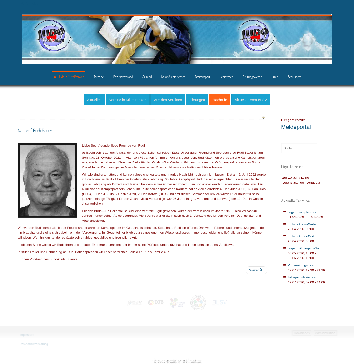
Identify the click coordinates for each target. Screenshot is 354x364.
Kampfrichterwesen (173, 77)
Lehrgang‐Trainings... (303, 276)
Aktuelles (94, 99)
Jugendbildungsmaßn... (304, 247)
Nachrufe (220, 99)
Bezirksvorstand (123, 77)
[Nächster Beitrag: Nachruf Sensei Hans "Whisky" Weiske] (256, 270)
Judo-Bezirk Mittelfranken (177, 361)
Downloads (302, 333)
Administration (326, 333)
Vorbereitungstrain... (302, 264)
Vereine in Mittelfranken (127, 99)
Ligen (275, 77)
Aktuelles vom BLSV (251, 99)
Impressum (26, 335)
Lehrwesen (226, 77)
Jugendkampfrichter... (303, 211)
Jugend (147, 77)
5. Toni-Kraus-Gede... (303, 223)
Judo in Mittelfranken (71, 77)
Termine (99, 77)
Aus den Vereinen (168, 99)
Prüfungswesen (252, 77)
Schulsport (294, 77)
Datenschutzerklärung (33, 344)
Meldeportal (296, 126)
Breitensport (202, 77)
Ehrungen (197, 99)
